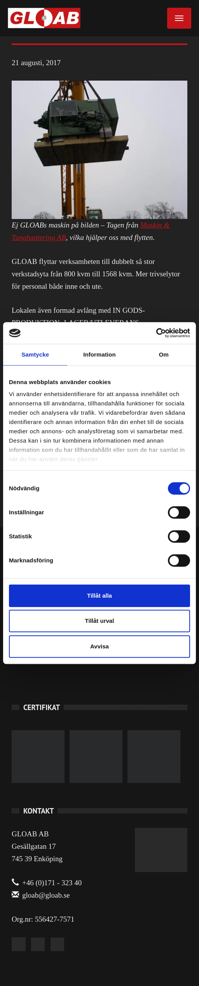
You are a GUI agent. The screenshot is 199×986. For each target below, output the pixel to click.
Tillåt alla (99, 595)
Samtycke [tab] (35, 354)
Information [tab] (99, 354)
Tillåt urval (99, 620)
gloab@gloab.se (41, 895)
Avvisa (99, 646)
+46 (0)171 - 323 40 (47, 883)
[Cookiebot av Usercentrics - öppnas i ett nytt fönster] (156, 333)
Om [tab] (164, 354)
